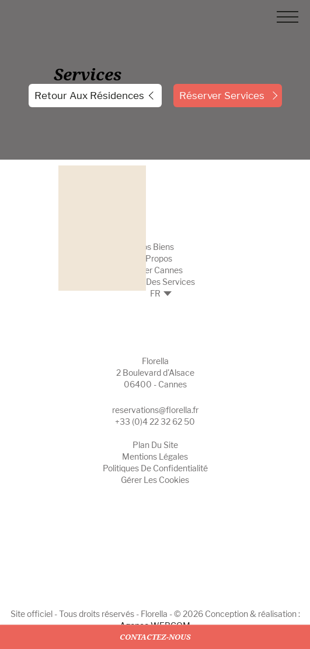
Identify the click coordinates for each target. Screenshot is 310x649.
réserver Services (221, 95)
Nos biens (155, 247)
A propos (155, 258)
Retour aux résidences (89, 95)
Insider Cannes (155, 270)
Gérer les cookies (155, 480)
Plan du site (155, 445)
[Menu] (287, 19)
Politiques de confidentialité (155, 468)
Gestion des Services (155, 282)
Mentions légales (155, 456)
